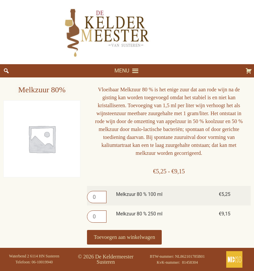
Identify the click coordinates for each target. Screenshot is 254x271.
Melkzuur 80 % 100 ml (139, 194)
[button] (121, 70)
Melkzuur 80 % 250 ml (139, 214)
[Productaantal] (96, 197)
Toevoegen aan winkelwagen (124, 237)
